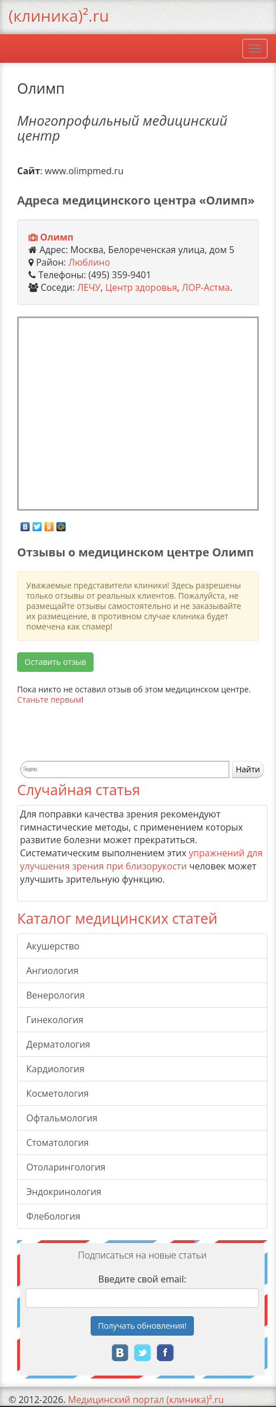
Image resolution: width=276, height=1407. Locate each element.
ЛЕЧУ (88, 287)
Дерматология (58, 1044)
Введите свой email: (142, 1279)
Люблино (89, 262)
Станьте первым (49, 699)
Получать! (142, 1325)
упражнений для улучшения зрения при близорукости (141, 859)
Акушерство (52, 946)
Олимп (57, 237)
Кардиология (55, 1069)
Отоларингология (65, 1167)
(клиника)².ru (59, 15)
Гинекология (54, 1019)
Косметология (57, 1093)
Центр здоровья (141, 287)
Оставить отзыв (55, 661)
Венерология (55, 995)
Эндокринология (64, 1191)
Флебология (53, 1216)
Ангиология (52, 970)
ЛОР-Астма (206, 287)
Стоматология (57, 1142)
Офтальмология (62, 1118)
